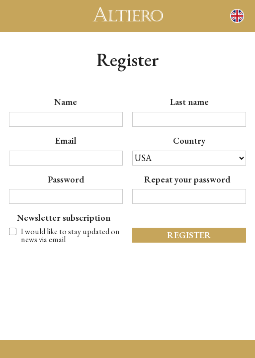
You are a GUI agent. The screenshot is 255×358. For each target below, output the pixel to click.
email (66, 141)
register (189, 235)
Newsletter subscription (65, 218)
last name (189, 102)
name (65, 102)
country (189, 141)
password (66, 180)
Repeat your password (189, 180)
